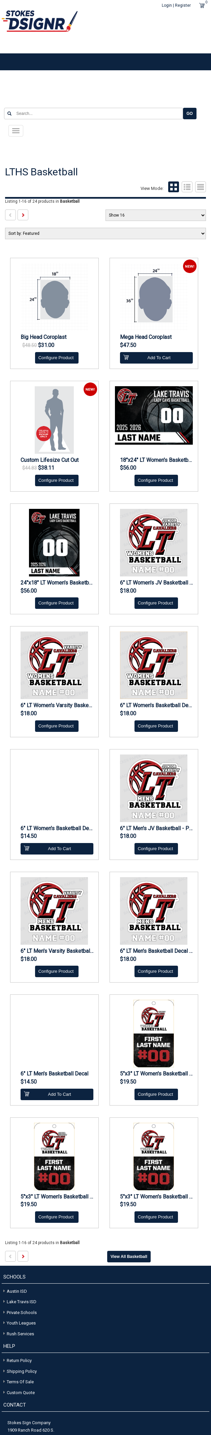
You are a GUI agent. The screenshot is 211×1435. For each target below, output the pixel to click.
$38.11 (46, 468)
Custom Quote (21, 1392)
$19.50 (128, 1082)
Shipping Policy (22, 1371)
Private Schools (19, 1312)
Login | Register (176, 5)
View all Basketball (129, 1256)
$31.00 (46, 345)
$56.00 (128, 468)
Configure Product (56, 357)
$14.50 (29, 836)
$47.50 (128, 345)
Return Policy (19, 1360)
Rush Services (18, 1333)
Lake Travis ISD (19, 1301)
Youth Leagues (19, 1323)
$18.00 (128, 591)
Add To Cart (147, 357)
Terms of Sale (20, 1381)
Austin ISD (14, 1290)
